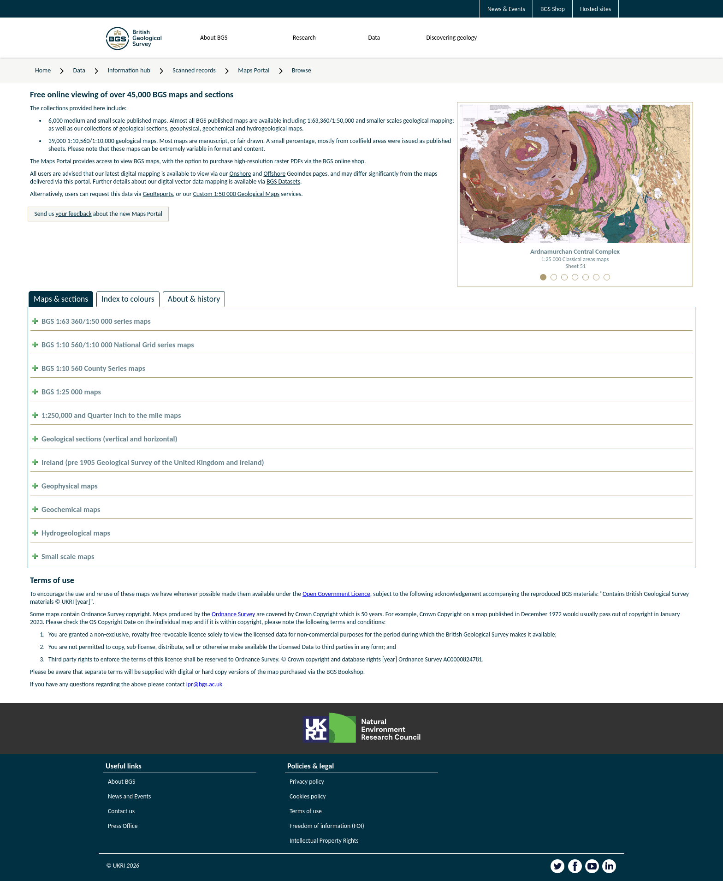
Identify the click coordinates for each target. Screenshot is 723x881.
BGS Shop (552, 9)
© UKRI (122, 865)
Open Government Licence (336, 594)
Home (43, 70)
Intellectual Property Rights (324, 841)
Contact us (121, 811)
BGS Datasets (283, 181)
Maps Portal (253, 70)
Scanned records (194, 70)
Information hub (128, 70)
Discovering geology (451, 38)
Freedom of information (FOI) (327, 826)
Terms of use (306, 811)
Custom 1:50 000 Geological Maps (236, 194)
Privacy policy (307, 782)
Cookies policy (308, 796)
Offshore (275, 174)
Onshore (240, 174)
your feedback (74, 214)
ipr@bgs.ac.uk (204, 684)
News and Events (129, 796)
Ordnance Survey (233, 614)
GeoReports (158, 194)
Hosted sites (595, 9)
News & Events (506, 9)
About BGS (213, 38)
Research (304, 38)
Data (374, 38)
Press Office (123, 826)
